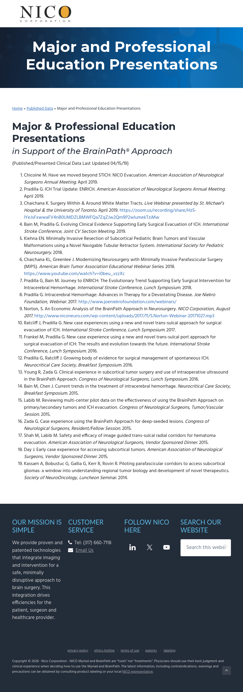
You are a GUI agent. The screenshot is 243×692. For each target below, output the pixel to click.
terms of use (130, 650)
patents (151, 650)
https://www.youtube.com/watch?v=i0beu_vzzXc (74, 274)
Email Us (85, 550)
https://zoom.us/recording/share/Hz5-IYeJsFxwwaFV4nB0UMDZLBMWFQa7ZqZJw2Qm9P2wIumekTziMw (110, 214)
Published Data (40, 108)
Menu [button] (224, 12)
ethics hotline (104, 650)
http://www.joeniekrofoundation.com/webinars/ (127, 302)
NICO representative (137, 672)
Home (17, 108)
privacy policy (78, 650)
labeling (169, 650)
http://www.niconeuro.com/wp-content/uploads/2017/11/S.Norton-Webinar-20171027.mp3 (124, 316)
